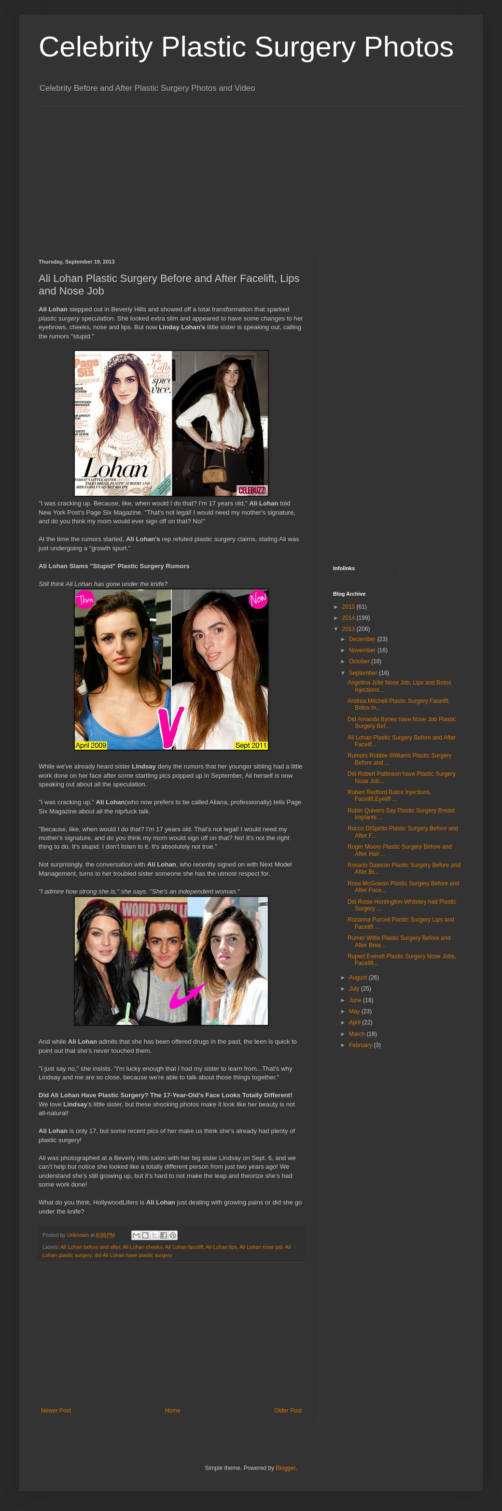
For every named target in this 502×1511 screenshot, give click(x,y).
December (363, 639)
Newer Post (56, 1410)
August (359, 977)
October (360, 661)
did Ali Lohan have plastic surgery (133, 1255)
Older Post (288, 1410)
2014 (349, 618)
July (355, 988)
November (363, 650)
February (361, 1045)
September (364, 673)
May (355, 1011)
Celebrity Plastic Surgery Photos (246, 46)
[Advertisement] (205, 174)
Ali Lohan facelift (184, 1247)
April (355, 1022)
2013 (349, 629)
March (358, 1034)
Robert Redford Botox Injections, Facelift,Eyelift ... (389, 795)
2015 (349, 606)
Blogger (285, 1468)
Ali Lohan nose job (260, 1247)
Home (173, 1410)
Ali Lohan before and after (90, 1247)
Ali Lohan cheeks (142, 1247)
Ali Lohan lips (221, 1247)
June (356, 1000)
